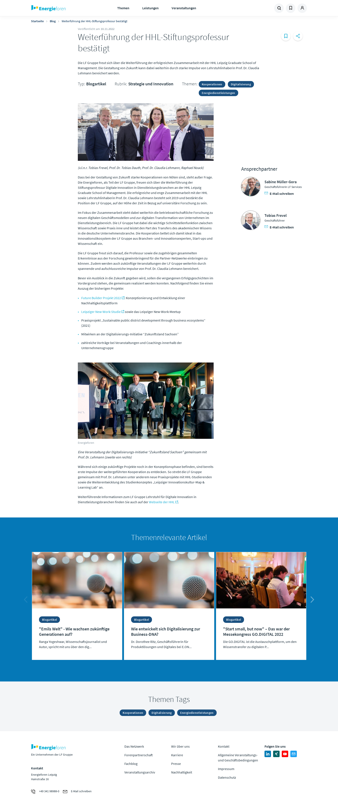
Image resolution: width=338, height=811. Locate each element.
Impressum (226, 769)
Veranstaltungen (184, 8)
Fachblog (131, 763)
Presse (176, 763)
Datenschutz (227, 777)
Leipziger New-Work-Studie (101, 311)
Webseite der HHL (162, 502)
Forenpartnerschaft (138, 755)
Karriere (177, 755)
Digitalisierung (241, 84)
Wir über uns (180, 746)
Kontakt (223, 746)
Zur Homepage (61, 8)
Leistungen (150, 8)
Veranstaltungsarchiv (139, 772)
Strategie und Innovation (150, 83)
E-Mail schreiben (279, 193)
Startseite (37, 21)
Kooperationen (212, 84)
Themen (123, 8)
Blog (53, 21)
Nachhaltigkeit (181, 772)
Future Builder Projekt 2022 (101, 298)
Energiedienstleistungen (218, 93)
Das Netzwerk (134, 746)
